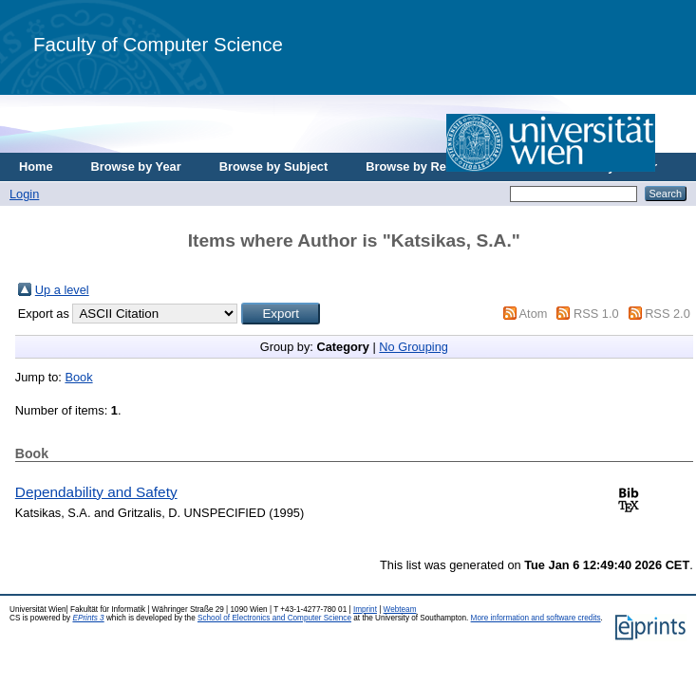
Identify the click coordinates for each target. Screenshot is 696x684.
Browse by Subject (274, 166)
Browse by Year (136, 166)
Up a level (62, 290)
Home (36, 166)
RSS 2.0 (667, 313)
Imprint (365, 609)
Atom (533, 313)
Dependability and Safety (96, 492)
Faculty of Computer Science (158, 44)
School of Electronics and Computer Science (274, 618)
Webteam (400, 609)
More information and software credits (536, 618)
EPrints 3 (87, 618)
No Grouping (413, 347)
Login (24, 194)
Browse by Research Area (440, 166)
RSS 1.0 (596, 313)
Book (78, 377)
